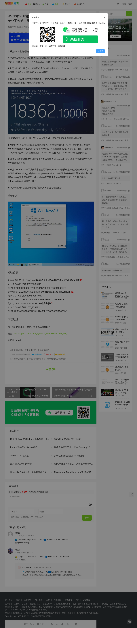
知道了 (100, 51)
